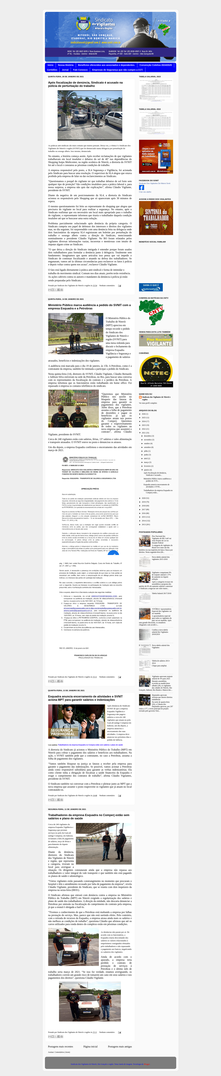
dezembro (148, 436)
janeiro (147, 470)
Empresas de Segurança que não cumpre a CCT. (117, 70)
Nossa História (66, 65)
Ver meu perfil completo (148, 403)
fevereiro (147, 466)
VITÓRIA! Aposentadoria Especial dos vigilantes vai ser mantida (161, 611)
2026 (144, 414)
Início (50, 65)
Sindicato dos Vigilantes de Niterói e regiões (156, 398)
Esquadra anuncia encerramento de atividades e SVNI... (156, 486)
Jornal (65, 70)
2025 (144, 418)
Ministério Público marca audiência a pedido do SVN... (157, 480)
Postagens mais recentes (60, 1046)
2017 (144, 510)
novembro (148, 440)
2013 (144, 525)
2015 (144, 517)
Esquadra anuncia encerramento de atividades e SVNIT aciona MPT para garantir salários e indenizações (85, 698)
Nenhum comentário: (107, 286)
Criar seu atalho (145, 192)
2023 (144, 425)
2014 (144, 521)
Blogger (147, 1064)
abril (146, 459)
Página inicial (90, 1046)
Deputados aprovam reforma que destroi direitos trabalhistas (162, 697)
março (146, 462)
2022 (144, 429)
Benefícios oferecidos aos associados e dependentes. (106, 65)
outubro (147, 444)
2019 (144, 502)
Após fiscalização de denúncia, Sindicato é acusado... (155, 474)
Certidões (52, 70)
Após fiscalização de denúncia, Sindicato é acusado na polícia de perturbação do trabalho (85, 84)
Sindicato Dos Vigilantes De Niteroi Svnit (154, 183)
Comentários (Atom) (62, 1052)
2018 (144, 506)
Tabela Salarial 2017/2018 (161, 593)
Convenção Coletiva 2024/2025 (156, 65)
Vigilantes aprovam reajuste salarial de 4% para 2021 (162, 677)
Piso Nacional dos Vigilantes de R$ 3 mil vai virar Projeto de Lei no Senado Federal (161, 539)
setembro (147, 447)
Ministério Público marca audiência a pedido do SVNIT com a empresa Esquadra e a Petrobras (89, 307)
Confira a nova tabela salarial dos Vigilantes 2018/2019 (160, 632)
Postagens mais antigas (120, 1046)
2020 (144, 498)
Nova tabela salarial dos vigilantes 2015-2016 (161, 558)
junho (146, 455)
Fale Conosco (80, 70)
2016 (144, 513)
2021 (144, 433)
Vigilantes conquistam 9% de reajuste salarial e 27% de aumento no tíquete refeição (161, 576)
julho (146, 451)
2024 (144, 421)
